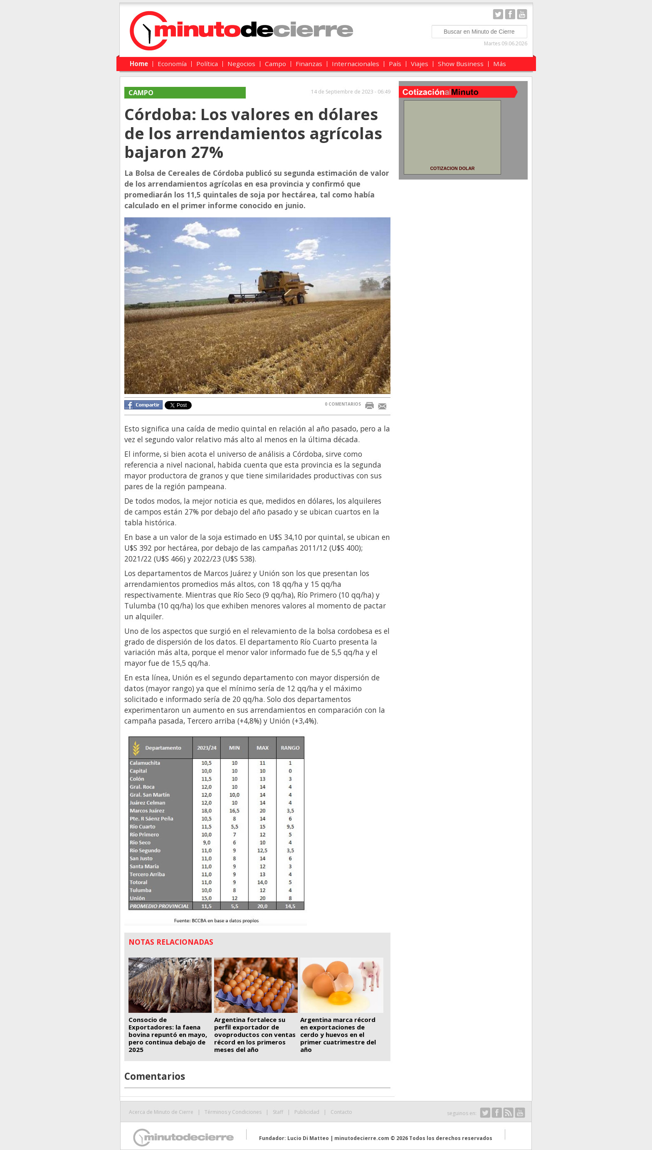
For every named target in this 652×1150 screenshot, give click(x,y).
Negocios (241, 63)
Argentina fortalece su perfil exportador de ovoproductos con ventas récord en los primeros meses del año (255, 1034)
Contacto (341, 1112)
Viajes (419, 63)
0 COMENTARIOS (343, 404)
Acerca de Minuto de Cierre (161, 1112)
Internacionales (355, 63)
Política (207, 63)
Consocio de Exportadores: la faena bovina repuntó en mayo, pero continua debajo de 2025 (167, 1034)
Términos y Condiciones (233, 1112)
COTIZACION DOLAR (452, 168)
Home (139, 63)
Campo (275, 63)
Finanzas (309, 63)
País (395, 63)
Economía (172, 63)
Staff (278, 1112)
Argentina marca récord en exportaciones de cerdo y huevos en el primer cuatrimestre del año (338, 1034)
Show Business (461, 63)
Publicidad (306, 1112)
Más (499, 63)
